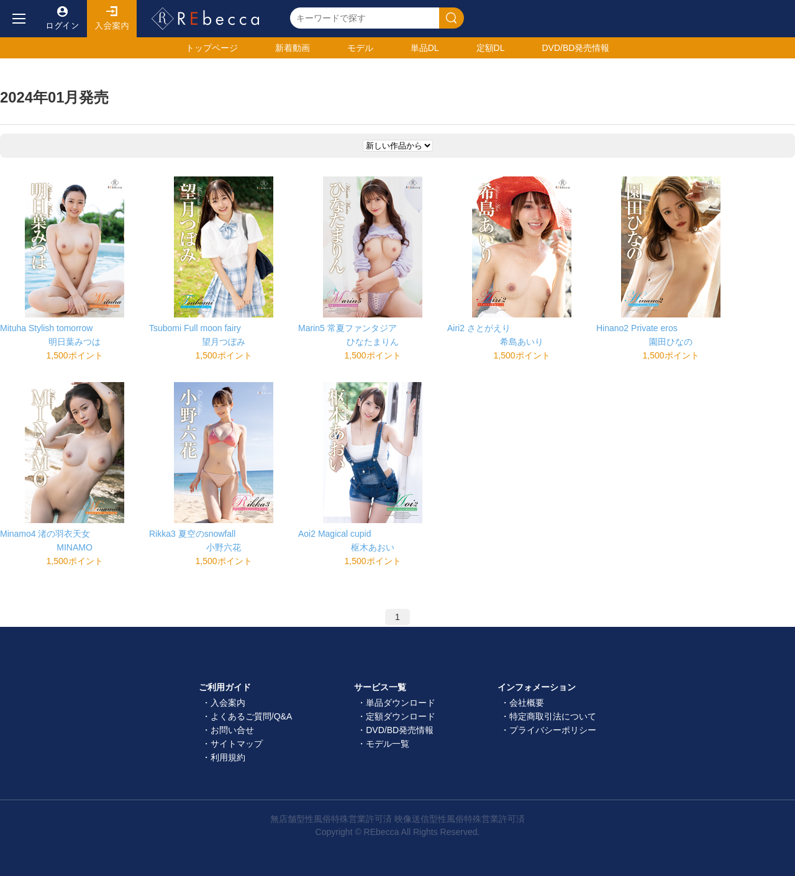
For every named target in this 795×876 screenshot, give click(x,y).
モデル (360, 48)
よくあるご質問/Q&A (251, 716)
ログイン (62, 18)
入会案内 (112, 18)
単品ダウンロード (400, 703)
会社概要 (526, 703)
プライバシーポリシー (552, 730)
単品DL (425, 48)
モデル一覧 (387, 744)
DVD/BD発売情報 (400, 730)
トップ (212, 48)
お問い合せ (232, 730)
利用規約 (228, 757)
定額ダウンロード (400, 716)
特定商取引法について (552, 716)
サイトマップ (237, 744)
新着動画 (292, 48)
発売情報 (575, 48)
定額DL (490, 48)
